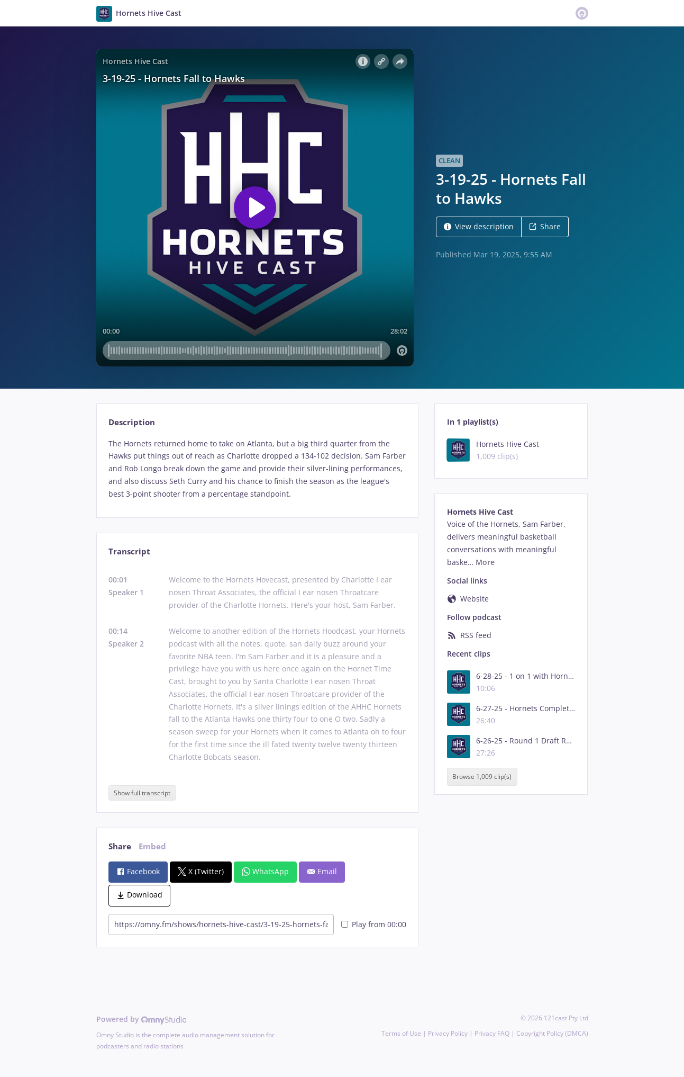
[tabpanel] (257, 468)
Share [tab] (119, 846)
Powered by (141, 1019)
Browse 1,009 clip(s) (482, 776)
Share (545, 226)
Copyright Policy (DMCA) (552, 1033)
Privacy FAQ (492, 1033)
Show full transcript (142, 792)
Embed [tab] (152, 846)
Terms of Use (401, 1033)
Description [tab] (131, 422)
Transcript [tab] (129, 551)
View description (479, 226)
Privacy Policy (448, 1033)
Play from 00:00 (373, 924)
